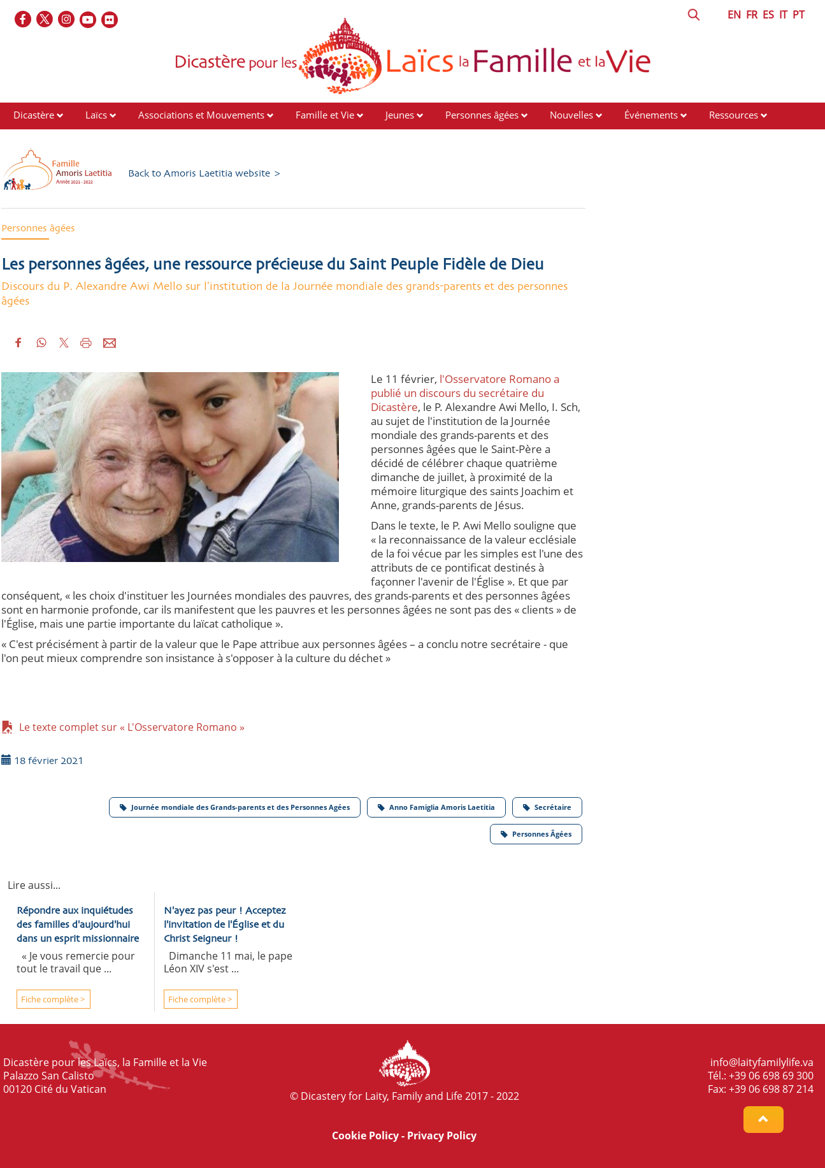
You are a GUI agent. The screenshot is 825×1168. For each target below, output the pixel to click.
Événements (651, 114)
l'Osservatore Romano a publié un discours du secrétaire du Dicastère (465, 392)
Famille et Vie (325, 114)
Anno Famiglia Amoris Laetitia (436, 807)
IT (783, 15)
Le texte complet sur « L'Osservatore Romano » (123, 727)
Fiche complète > (52, 999)
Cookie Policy (365, 1135)
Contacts (32, 139)
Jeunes (399, 114)
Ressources (733, 114)
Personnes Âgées (536, 834)
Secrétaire (547, 807)
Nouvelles (571, 114)
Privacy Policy (442, 1135)
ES (768, 15)
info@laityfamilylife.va (762, 1062)
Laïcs (97, 114)
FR (751, 15)
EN (734, 15)
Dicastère (33, 114)
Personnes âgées (482, 114)
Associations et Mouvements (201, 114)
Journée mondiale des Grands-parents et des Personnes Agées (235, 807)
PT (799, 15)
